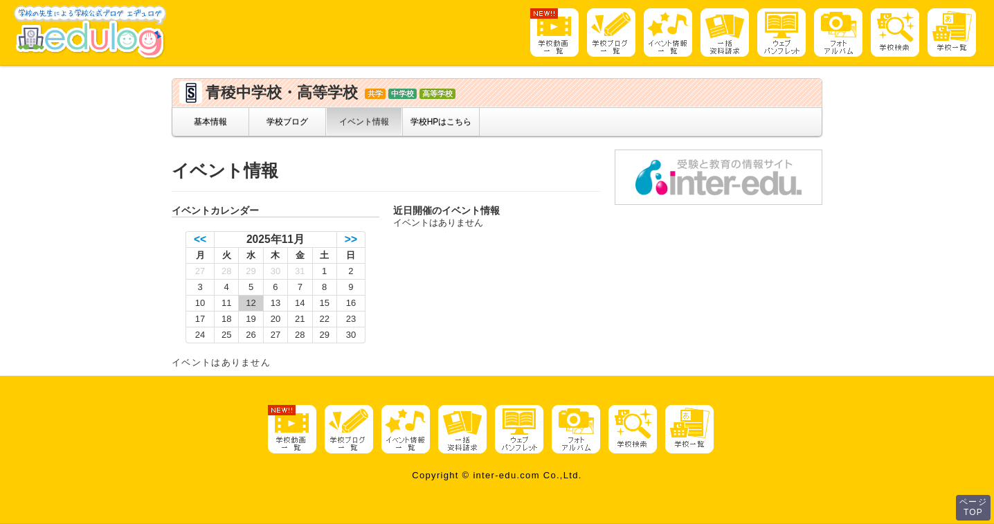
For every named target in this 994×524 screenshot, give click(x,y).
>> (351, 239)
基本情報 (210, 122)
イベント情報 (364, 122)
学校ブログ (287, 122)
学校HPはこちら (441, 122)
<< (200, 239)
